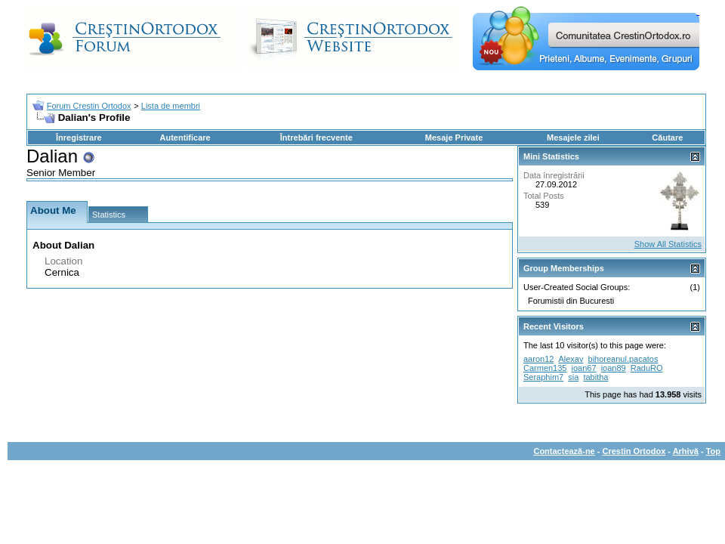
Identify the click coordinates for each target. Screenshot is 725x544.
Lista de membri (170, 105)
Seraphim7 (543, 377)
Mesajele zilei (573, 137)
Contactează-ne (563, 451)
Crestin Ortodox (634, 451)
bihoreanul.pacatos (623, 358)
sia (573, 377)
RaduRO (647, 367)
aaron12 (538, 358)
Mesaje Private (454, 137)
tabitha (595, 377)
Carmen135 (544, 367)
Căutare (667, 137)
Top (713, 451)
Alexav (570, 358)
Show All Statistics (668, 244)
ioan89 (613, 367)
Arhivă (686, 451)
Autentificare (184, 137)
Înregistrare (79, 137)
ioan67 (584, 367)
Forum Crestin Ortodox (89, 105)
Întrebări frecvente (316, 137)
